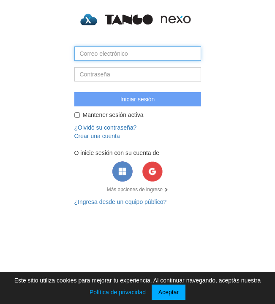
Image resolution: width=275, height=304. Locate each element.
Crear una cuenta (97, 136)
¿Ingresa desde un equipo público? (120, 201)
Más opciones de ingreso (138, 190)
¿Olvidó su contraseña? (105, 127)
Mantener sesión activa (109, 114)
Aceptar (168, 292)
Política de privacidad (118, 292)
